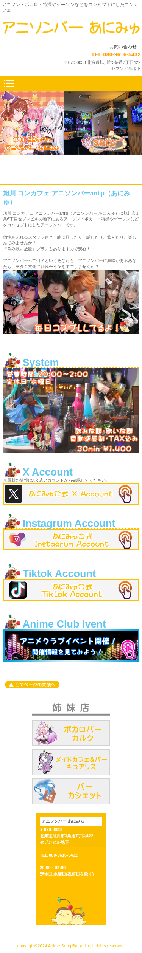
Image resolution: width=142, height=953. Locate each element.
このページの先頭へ (32, 684)
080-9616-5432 (122, 54)
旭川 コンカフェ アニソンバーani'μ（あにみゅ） (71, 29)
